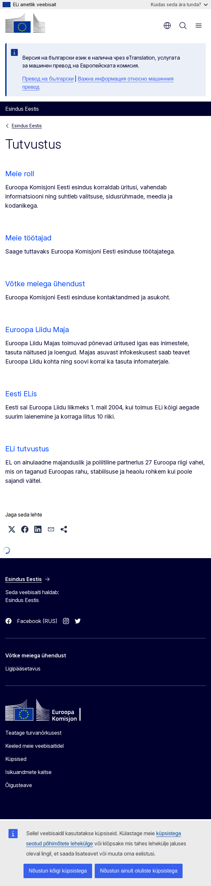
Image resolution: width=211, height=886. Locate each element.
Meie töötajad (28, 238)
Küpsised (15, 759)
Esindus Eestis (27, 125)
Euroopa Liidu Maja (37, 329)
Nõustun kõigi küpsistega (58, 871)
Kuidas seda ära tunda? (179, 4)
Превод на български (47, 79)
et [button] (167, 25)
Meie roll (19, 173)
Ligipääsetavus (23, 668)
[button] (12, 529)
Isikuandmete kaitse (28, 772)
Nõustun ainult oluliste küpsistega (138, 871)
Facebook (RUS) (37, 621)
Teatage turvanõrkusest (33, 732)
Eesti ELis (21, 393)
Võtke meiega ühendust (45, 283)
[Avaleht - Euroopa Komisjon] (25, 23)
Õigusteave (18, 785)
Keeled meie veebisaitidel (34, 746)
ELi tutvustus (27, 448)
